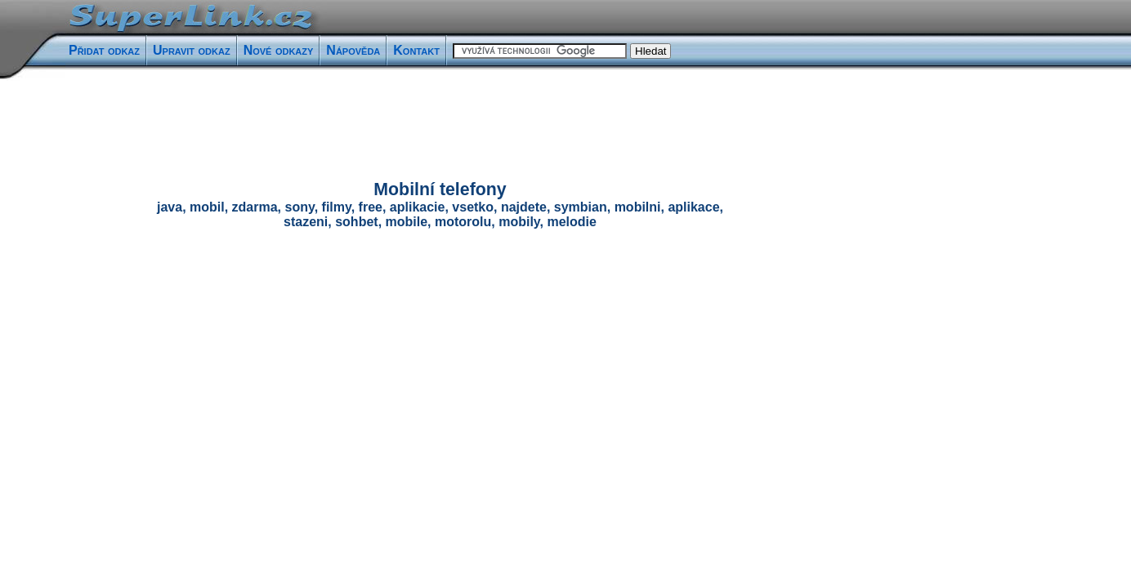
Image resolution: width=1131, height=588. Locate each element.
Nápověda (353, 50)
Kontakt (416, 50)
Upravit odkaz (191, 50)
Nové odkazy (279, 50)
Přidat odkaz (104, 50)
